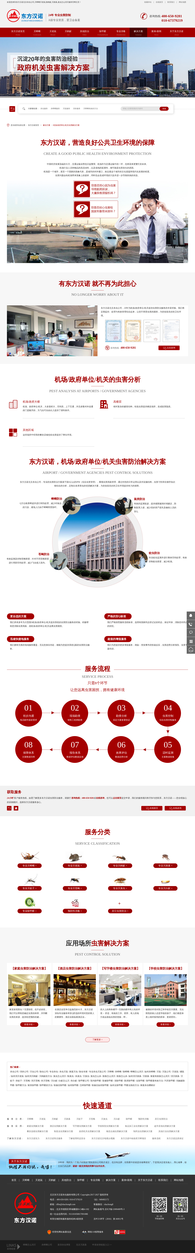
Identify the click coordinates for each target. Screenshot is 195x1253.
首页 (13, 1180)
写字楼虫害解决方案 (82, 1126)
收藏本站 (148, 2)
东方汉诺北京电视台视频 (103, 1138)
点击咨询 (171, 348)
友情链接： (12, 1249)
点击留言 (117, 798)
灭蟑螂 (37, 33)
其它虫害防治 (161, 1119)
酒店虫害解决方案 (58, 1126)
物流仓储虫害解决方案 (116, 1131)
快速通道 (97, 1106)
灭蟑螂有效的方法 (90, 108)
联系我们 (171, 2)
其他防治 (84, 33)
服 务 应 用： (15, 1126)
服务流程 (156, 1138)
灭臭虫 (104, 1119)
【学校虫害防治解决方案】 (165, 968)
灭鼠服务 (66, 108)
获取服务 (14, 792)
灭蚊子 (79, 1119)
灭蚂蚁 (68, 33)
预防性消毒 (143, 1119)
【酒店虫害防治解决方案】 (75, 968)
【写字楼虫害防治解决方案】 (120, 968)
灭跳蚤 (67, 1119)
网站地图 (182, 2)
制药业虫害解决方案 (142, 1131)
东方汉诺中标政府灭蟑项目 (133, 1138)
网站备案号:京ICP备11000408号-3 (109, 1209)
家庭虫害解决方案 (35, 1126)
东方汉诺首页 (18, 33)
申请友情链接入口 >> (102, 1245)
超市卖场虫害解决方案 (164, 1126)
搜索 (164, 109)
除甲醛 (103, 33)
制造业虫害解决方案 (63, 1131)
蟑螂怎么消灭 (29, 1245)
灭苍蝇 (92, 1119)
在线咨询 (100, 798)
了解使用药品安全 (77, 1138)
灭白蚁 (116, 1119)
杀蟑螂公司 (47, 1245)
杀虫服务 (44, 108)
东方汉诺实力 (33, 1138)
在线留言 (159, 2)
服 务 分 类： (15, 1119)
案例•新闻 (156, 33)
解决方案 (138, 33)
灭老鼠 (53, 33)
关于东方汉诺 (176, 33)
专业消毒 (120, 33)
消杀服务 (76, 108)
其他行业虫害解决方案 (169, 1131)
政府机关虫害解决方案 (89, 1131)
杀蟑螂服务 (55, 108)
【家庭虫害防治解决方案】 (29, 968)
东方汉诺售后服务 (54, 1138)
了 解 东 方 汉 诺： (15, 1138)
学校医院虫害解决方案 (108, 1126)
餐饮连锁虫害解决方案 (37, 1131)
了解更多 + (97, 1039)
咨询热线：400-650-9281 (82, 798)
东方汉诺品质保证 (175, 1138)
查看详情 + (29, 1024)
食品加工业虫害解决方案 (136, 1126)
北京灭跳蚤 (81, 1245)
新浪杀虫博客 (64, 1245)
